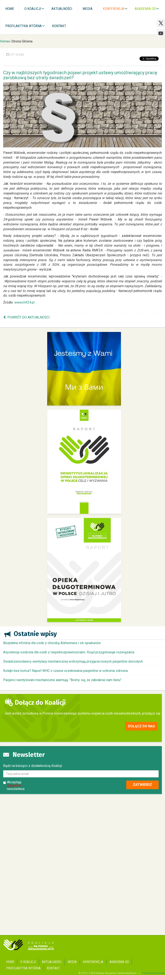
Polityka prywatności (153, 973)
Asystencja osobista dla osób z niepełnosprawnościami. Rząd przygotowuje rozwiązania (68, 652)
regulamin (14, 785)
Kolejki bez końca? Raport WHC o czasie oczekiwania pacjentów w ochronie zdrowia (65, 671)
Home (4, 41)
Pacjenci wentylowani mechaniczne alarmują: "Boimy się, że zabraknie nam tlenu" (62, 680)
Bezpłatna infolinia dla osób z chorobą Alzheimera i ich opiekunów (52, 643)
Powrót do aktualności (28, 317)
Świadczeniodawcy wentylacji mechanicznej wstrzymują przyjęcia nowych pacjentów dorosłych (73, 661)
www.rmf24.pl (24, 302)
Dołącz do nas (141, 726)
